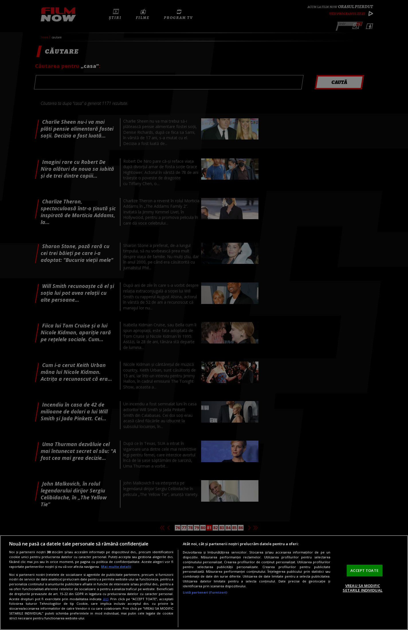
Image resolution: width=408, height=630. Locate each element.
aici (105, 598)
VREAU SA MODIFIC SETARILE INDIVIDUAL (362, 588)
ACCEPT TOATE (364, 570)
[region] (204, 582)
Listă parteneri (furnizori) (205, 592)
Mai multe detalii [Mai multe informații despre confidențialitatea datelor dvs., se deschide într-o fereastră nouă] (116, 566)
